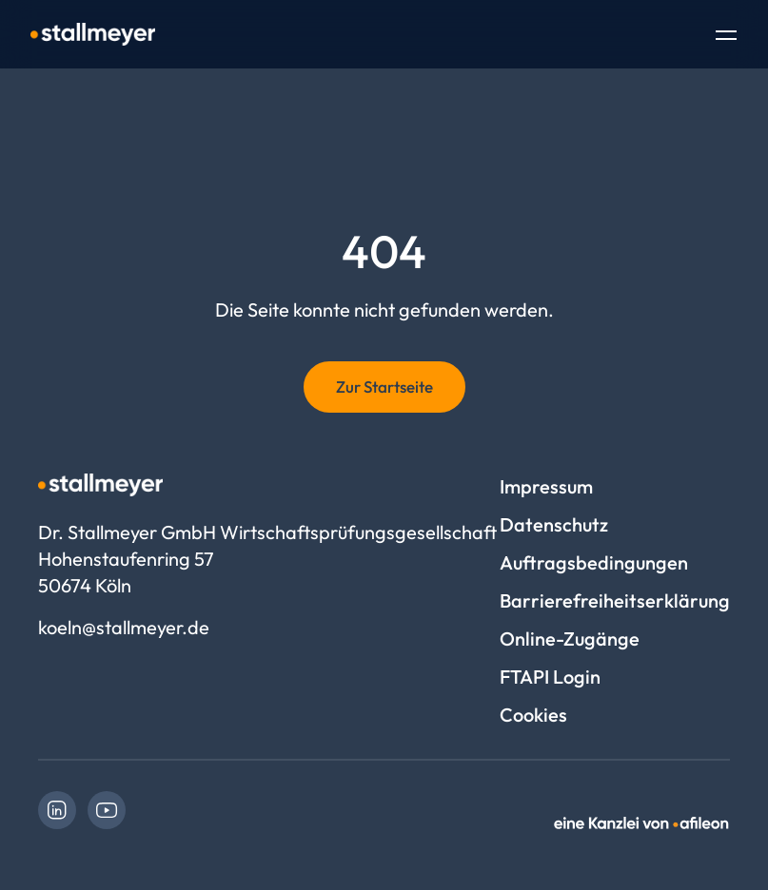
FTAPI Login (550, 676)
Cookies (533, 714)
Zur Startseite (384, 387)
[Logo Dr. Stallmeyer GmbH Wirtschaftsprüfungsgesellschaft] (92, 34)
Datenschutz (554, 524)
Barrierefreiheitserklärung (615, 600)
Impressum (546, 486)
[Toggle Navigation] (726, 37)
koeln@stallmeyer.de (123, 627)
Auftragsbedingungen (594, 562)
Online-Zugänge (570, 638)
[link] (57, 810)
